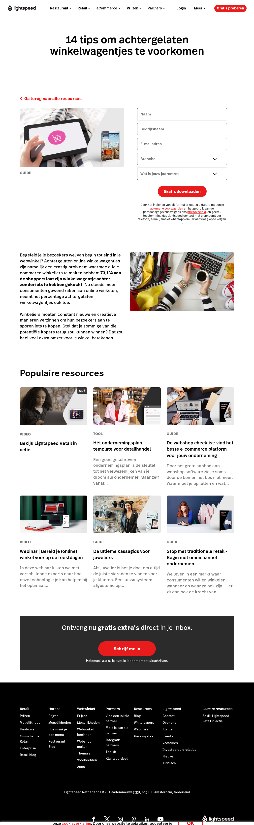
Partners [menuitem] (155, 8)
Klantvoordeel (117, 758)
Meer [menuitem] (198, 8)
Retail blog (28, 755)
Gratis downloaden (182, 191)
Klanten (168, 729)
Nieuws (168, 756)
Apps (81, 767)
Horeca (54, 708)
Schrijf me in (127, 649)
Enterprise (28, 748)
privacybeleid (196, 212)
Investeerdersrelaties (179, 750)
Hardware (27, 729)
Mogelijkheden (31, 722)
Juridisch (169, 763)
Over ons (169, 722)
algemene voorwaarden (167, 209)
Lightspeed (171, 708)
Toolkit (111, 752)
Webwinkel (86, 708)
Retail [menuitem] (82, 8)
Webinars (141, 729)
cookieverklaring (76, 818)
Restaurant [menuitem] (59, 8)
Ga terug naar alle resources (53, 99)
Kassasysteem (145, 736)
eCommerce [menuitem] (106, 8)
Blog (137, 716)
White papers (144, 722)
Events (167, 736)
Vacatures (170, 743)
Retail (24, 708)
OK (190, 818)
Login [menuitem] (181, 8)
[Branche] (182, 159)
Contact (168, 716)
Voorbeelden (87, 760)
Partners (113, 708)
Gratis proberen (230, 8)
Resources (143, 708)
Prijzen (132, 8)
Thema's (83, 753)
